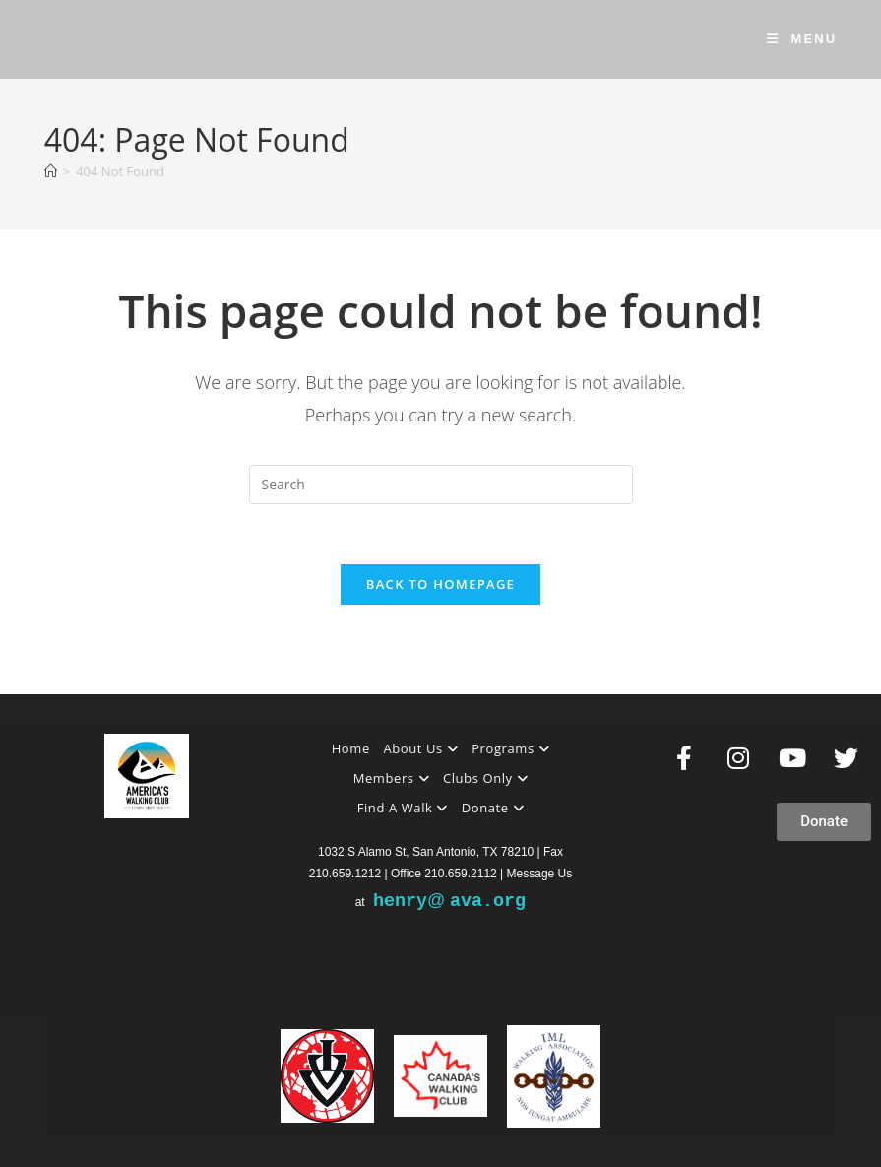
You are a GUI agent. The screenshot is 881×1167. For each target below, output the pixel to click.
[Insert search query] (441, 484)
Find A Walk (402, 807)
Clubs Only (485, 778)
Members (391, 778)
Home (351, 748)
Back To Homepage (440, 584)
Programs (510, 748)
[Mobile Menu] (802, 39)
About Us (420, 748)
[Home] (50, 171)
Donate (493, 807)
